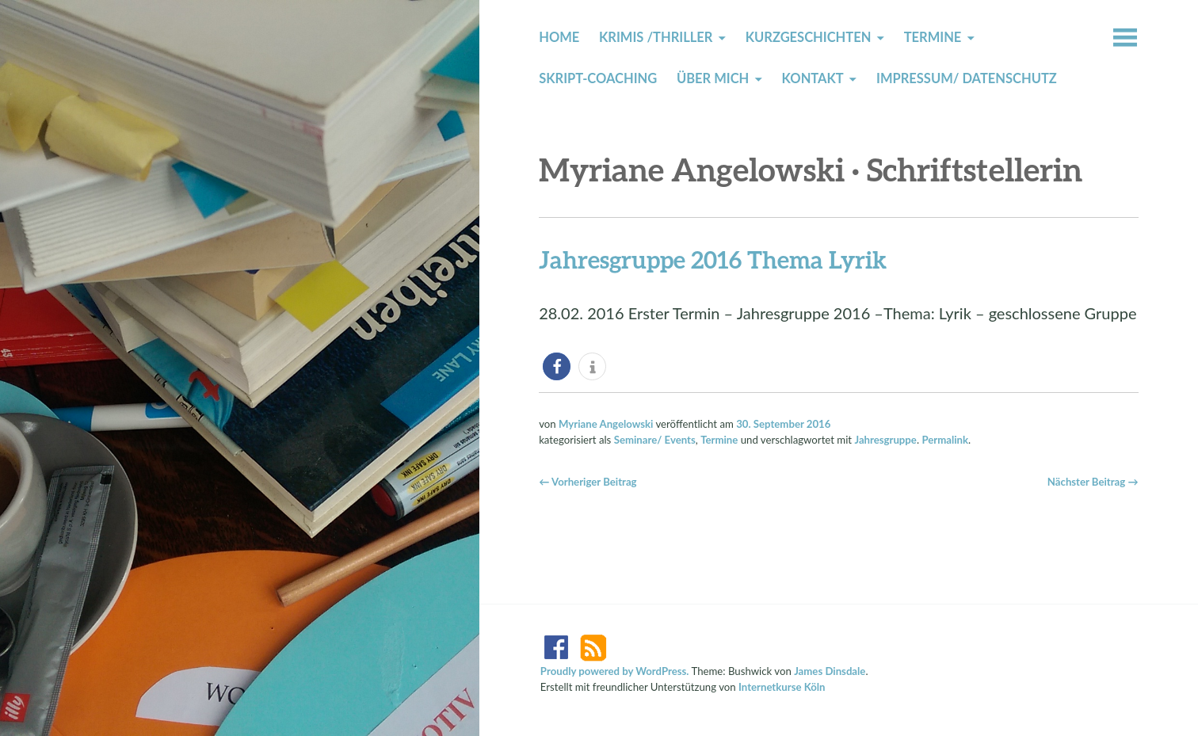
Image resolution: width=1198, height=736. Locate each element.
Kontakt (813, 78)
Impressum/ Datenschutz (966, 78)
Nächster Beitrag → (1093, 481)
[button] (556, 366)
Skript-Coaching (598, 78)
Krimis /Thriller (655, 37)
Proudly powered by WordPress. (614, 671)
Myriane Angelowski (606, 424)
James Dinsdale (829, 671)
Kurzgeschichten (809, 37)
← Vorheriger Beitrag (587, 481)
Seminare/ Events (655, 439)
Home (559, 37)
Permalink (944, 439)
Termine (933, 37)
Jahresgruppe (885, 439)
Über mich (713, 78)
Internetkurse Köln (782, 687)
